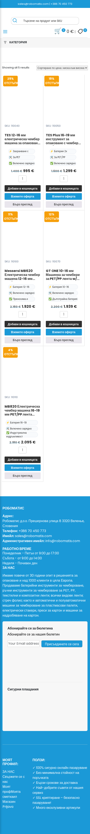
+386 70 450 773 (61, 4)
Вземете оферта (22, 196)
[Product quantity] (22, 178)
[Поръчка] (62, 68)
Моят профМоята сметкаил (11, 791)
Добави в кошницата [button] (22, 188)
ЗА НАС (8, 771)
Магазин (8, 801)
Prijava (7, 806)
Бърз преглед (22, 204)
